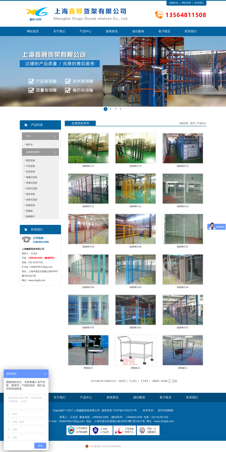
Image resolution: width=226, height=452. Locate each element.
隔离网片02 (135, 327)
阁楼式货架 (31, 177)
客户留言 (164, 31)
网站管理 (186, 2)
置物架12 (135, 368)
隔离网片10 (182, 206)
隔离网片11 (135, 206)
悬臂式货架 (31, 199)
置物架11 (182, 368)
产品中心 (85, 31)
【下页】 (144, 381)
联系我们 (199, 2)
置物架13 (88, 368)
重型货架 (30, 160)
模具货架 (30, 194)
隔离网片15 (88, 166)
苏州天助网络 (165, 410)
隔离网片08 (135, 246)
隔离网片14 (135, 166)
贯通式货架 (31, 183)
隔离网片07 (182, 246)
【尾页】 (155, 381)
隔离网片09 (88, 246)
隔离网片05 (135, 287)
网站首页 (33, 31)
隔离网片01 (182, 327)
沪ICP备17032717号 (125, 410)
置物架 (29, 211)
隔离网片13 (182, 166)
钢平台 (29, 144)
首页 (192, 123)
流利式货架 (31, 188)
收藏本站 (173, 2)
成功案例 (138, 31)
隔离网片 (30, 216)
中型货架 (30, 166)
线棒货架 (30, 205)
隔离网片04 (182, 287)
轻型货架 (30, 171)
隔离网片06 (88, 287)
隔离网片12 (88, 206)
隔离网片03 (88, 327)
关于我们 (59, 31)
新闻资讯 (112, 31)
